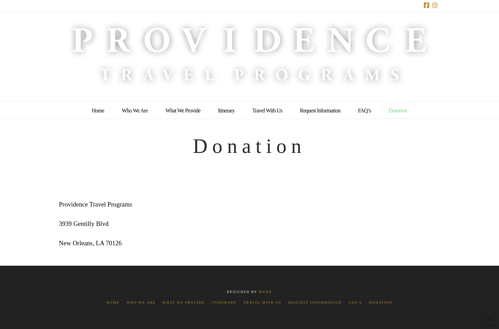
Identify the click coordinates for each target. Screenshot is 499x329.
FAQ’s (355, 302)
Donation (381, 302)
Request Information (315, 302)
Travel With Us (262, 302)
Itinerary (224, 302)
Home (113, 302)
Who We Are (141, 302)
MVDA (265, 292)
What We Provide (184, 302)
